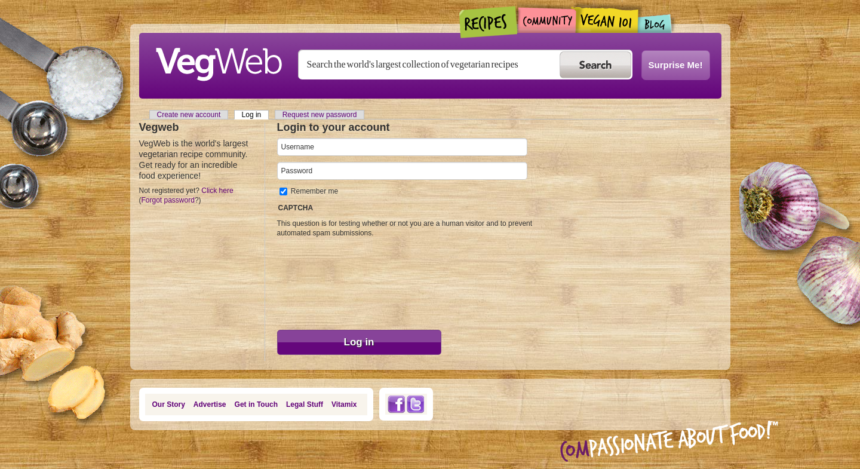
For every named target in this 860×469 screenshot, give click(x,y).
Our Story (168, 404)
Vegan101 (607, 20)
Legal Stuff (304, 404)
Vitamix (344, 404)
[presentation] (326, 281)
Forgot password (168, 200)
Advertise (210, 404)
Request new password (319, 115)
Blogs (655, 23)
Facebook (396, 404)
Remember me (314, 191)
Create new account (189, 115)
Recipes (489, 22)
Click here (217, 190)
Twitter (416, 404)
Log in (255, 115)
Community (547, 20)
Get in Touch (256, 404)
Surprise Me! (676, 65)
